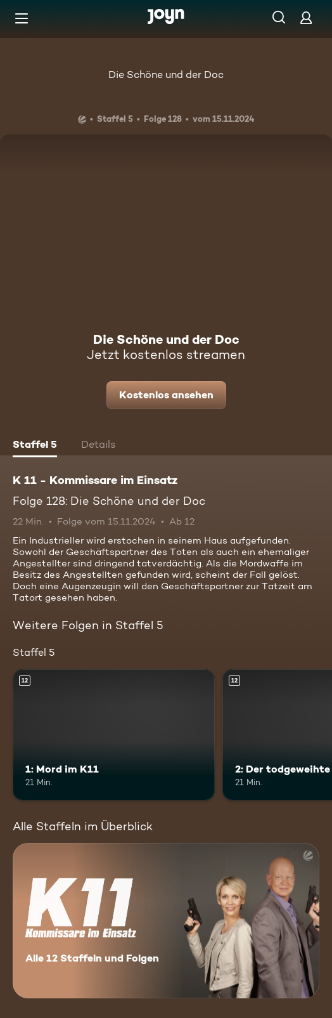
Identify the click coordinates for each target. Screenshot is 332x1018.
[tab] (35, 445)
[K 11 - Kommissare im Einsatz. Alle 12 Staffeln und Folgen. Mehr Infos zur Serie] (166, 920)
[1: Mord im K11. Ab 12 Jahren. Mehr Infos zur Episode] (114, 734)
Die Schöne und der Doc (166, 75)
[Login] (306, 17)
